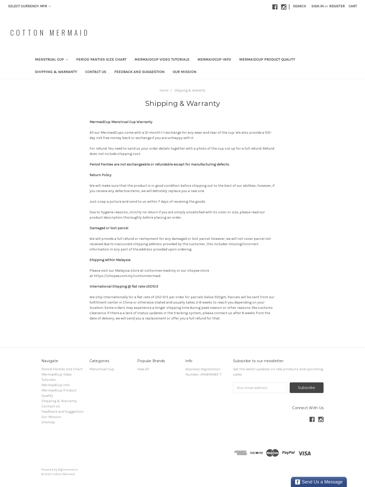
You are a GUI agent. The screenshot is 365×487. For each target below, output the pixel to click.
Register (337, 6)
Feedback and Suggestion (139, 71)
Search (299, 6)
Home (164, 90)
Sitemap (48, 422)
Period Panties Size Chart (101, 59)
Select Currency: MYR (29, 6)
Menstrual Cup (51, 59)
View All (143, 369)
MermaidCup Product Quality (267, 59)
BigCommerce (68, 469)
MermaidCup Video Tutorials (161, 59)
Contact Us (95, 71)
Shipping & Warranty (56, 71)
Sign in (317, 6)
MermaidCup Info (214, 59)
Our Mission (184, 71)
